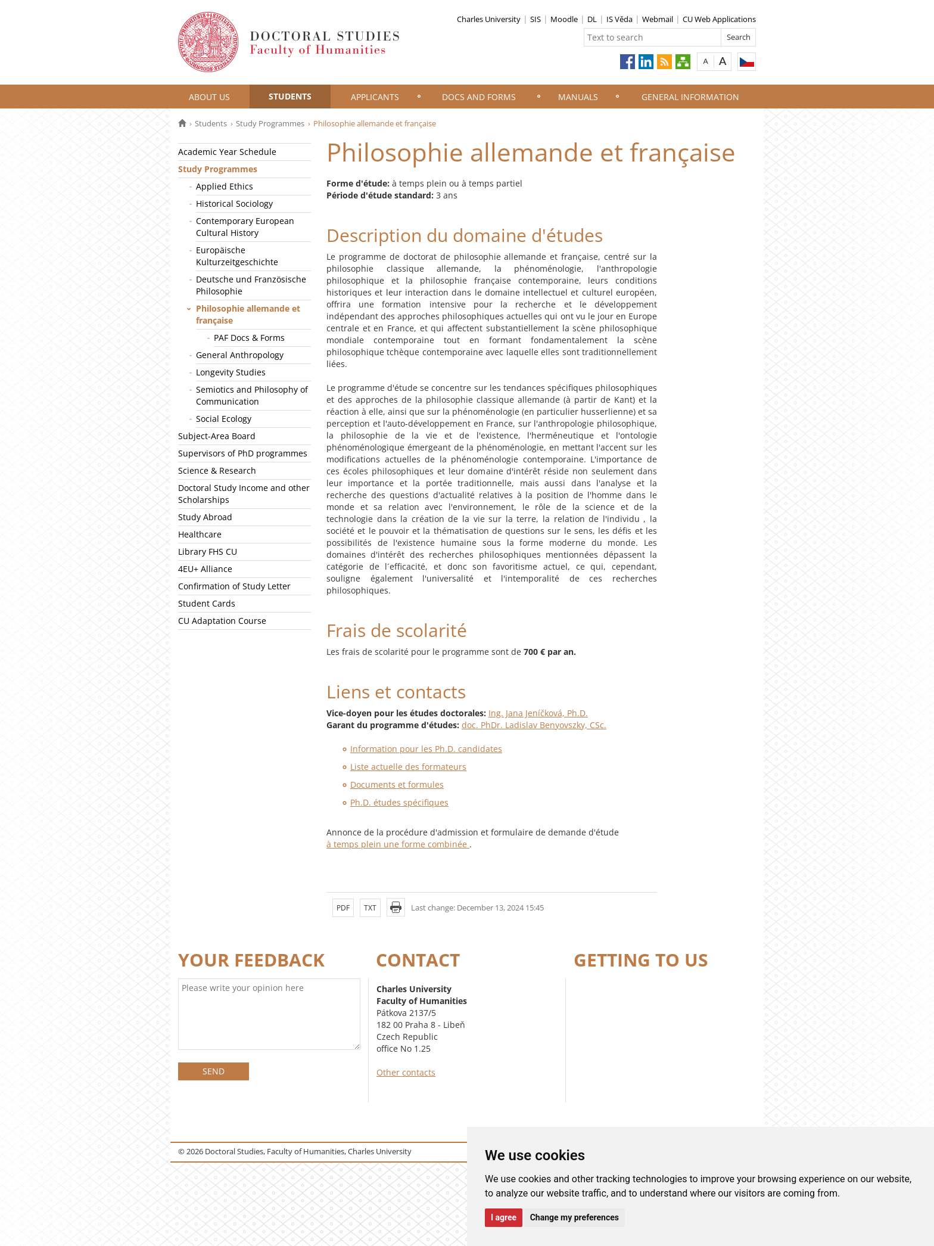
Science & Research (217, 470)
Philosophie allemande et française (248, 314)
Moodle (564, 19)
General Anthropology (240, 355)
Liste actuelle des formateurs (408, 766)
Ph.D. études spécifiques (399, 802)
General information (690, 96)
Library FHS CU (207, 551)
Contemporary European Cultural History (245, 226)
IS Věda (619, 19)
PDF (343, 908)
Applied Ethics (224, 186)
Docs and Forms (479, 96)
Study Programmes (270, 123)
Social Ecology (223, 418)
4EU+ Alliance (205, 568)
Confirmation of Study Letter (234, 586)
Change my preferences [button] (574, 1217)
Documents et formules (397, 784)
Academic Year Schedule (227, 151)
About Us (209, 96)
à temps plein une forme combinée (397, 844)
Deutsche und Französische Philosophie (251, 285)
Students (290, 96)
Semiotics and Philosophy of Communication (252, 395)
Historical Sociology (234, 203)
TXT (370, 908)
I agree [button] (503, 1217)
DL (592, 19)
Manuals (578, 96)
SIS (535, 19)
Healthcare (200, 534)
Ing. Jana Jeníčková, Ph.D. (538, 713)
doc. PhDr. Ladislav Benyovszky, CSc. (534, 725)
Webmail (657, 19)
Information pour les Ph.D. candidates (426, 748)
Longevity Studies (231, 372)
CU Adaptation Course (222, 620)
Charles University (489, 19)
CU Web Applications (719, 19)
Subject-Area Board (217, 436)
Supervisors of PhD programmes (242, 453)
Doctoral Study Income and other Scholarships (244, 493)
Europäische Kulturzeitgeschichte (237, 256)
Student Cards (206, 603)
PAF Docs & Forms (249, 337)
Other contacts (405, 1072)
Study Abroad (205, 517)
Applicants (375, 96)
